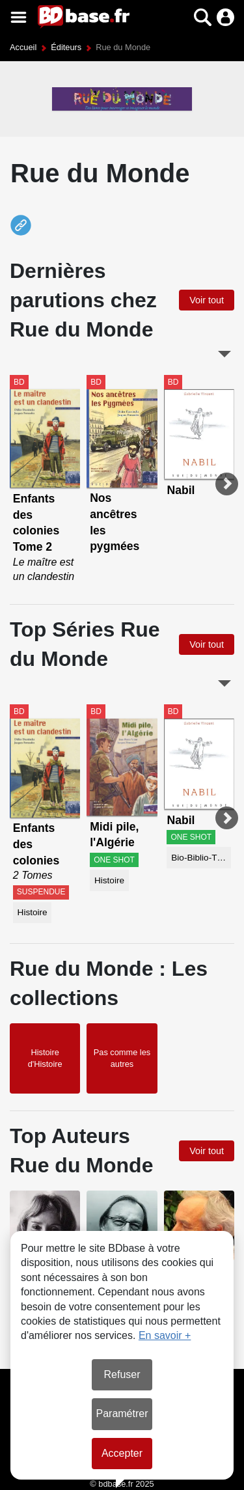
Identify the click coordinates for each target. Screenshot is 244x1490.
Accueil (23, 47)
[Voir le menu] (18, 17)
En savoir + (165, 1335)
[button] (202, 17)
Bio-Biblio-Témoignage (201, 857)
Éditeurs (66, 47)
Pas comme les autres (122, 1058)
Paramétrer (122, 1413)
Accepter (122, 1453)
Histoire (32, 912)
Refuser (121, 1374)
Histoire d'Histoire (45, 1058)
